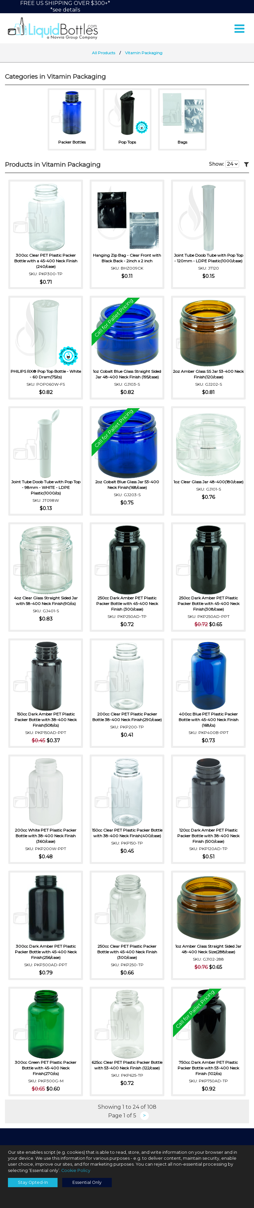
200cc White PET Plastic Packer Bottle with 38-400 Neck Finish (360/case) (45, 836)
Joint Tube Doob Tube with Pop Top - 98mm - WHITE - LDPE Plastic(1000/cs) (45, 488)
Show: (224, 165)
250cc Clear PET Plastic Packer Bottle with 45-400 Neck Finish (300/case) (127, 952)
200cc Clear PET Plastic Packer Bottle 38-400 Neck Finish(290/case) (127, 717)
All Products (103, 54)
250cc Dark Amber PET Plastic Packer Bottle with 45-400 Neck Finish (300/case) (127, 604)
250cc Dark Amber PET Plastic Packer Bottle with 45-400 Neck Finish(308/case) (208, 604)
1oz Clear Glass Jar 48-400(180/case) (208, 485)
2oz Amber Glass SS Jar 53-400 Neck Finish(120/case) (208, 374)
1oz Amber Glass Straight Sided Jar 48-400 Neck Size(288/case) (208, 949)
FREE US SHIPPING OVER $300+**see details (65, 6)
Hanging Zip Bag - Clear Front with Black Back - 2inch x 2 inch (127, 258)
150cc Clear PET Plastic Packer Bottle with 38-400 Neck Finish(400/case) (127, 836)
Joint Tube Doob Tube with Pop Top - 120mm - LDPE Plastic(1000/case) (208, 258)
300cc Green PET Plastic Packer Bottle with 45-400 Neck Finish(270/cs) (45, 1068)
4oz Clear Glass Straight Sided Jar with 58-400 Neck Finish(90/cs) (46, 601)
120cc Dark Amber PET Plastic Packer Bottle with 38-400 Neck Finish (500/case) (208, 836)
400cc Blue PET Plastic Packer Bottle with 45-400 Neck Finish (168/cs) (208, 720)
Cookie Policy (75, 1170)
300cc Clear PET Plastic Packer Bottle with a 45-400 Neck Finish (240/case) (45, 261)
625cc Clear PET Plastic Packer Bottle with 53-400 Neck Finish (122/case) (127, 1068)
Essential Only (87, 1182)
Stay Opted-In (33, 1182)
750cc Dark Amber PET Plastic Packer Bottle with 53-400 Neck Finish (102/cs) (208, 1068)
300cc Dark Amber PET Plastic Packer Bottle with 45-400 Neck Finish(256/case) (46, 952)
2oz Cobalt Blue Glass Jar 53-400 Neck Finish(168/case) (127, 485)
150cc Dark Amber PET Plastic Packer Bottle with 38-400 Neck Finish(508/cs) (46, 720)
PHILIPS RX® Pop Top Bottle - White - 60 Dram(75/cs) (46, 374)
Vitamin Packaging (143, 54)
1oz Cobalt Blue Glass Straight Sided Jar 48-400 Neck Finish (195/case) (127, 374)
